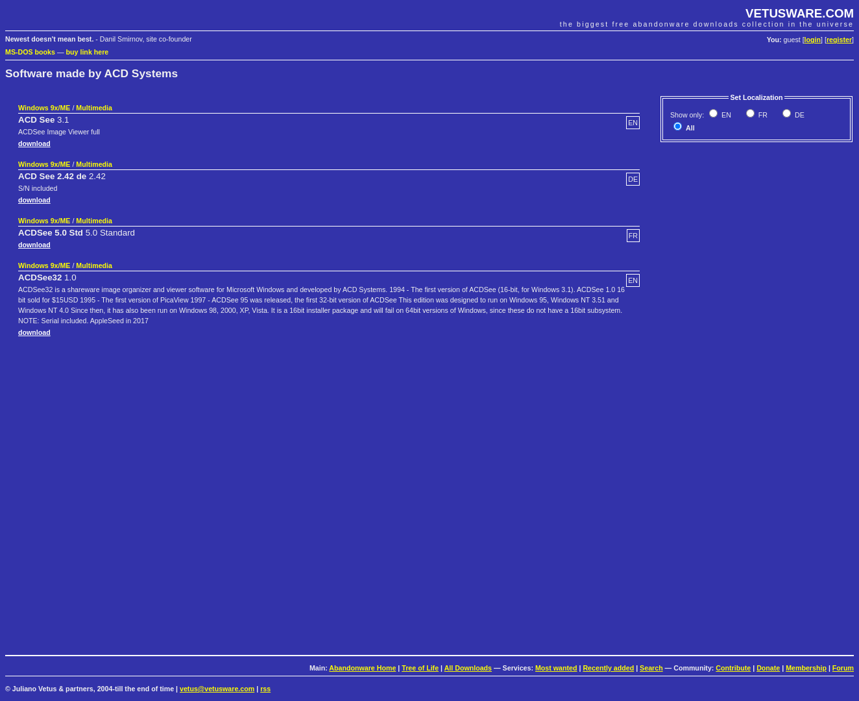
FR (762, 115)
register (839, 39)
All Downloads (468, 668)
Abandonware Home (362, 668)
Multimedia (94, 108)
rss (265, 689)
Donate (768, 668)
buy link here (87, 52)
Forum (843, 668)
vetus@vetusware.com (217, 689)
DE (799, 115)
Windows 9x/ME (44, 108)
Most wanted (556, 668)
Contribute (733, 668)
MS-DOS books (30, 52)
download (34, 143)
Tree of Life (420, 668)
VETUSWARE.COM (799, 13)
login (813, 39)
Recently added (608, 668)
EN (725, 115)
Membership (806, 668)
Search (651, 668)
